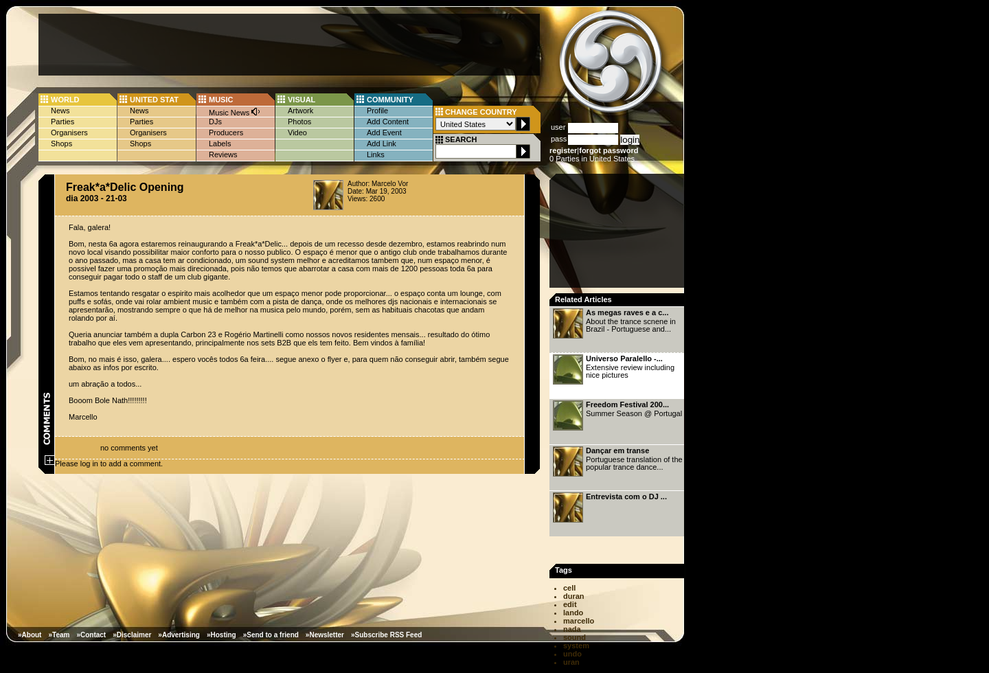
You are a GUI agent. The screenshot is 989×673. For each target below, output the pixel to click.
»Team (58, 635)
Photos (299, 121)
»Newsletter (325, 635)
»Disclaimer (132, 635)
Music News (235, 111)
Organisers (69, 132)
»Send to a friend (271, 635)
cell (569, 588)
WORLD (65, 99)
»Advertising (179, 635)
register (563, 150)
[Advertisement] (289, 45)
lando (573, 612)
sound (574, 637)
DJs (215, 121)
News (60, 110)
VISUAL (301, 99)
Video (297, 132)
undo (572, 654)
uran (571, 662)
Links (376, 154)
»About (29, 635)
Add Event (384, 132)
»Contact (91, 635)
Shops (61, 143)
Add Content (388, 121)
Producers (226, 132)
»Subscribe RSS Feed (386, 635)
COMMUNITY (390, 99)
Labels (220, 143)
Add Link (381, 143)
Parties (62, 121)
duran (573, 596)
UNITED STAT (154, 99)
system (576, 645)
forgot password (608, 150)
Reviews (223, 154)
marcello (578, 621)
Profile (377, 110)
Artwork (300, 110)
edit (570, 604)
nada (572, 629)
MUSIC (221, 99)
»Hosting (221, 635)
